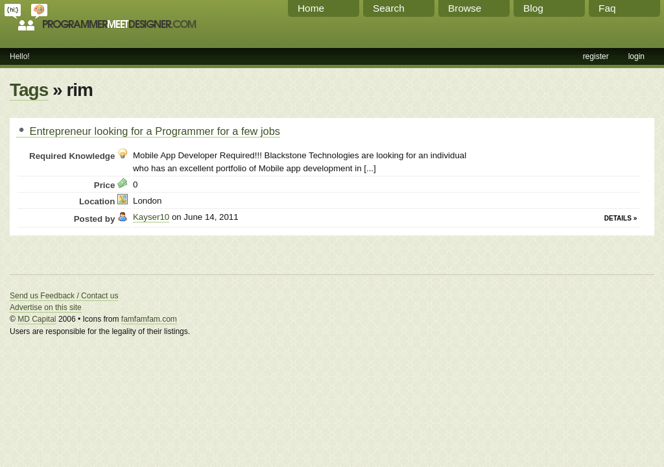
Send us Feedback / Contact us (64, 295)
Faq (607, 8)
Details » (620, 218)
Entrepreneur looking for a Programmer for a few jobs (148, 131)
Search (389, 8)
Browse (464, 8)
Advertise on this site (46, 307)
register (596, 56)
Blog (533, 8)
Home (311, 8)
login (636, 56)
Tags (29, 90)
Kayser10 (151, 217)
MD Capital (37, 319)
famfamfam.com (149, 319)
